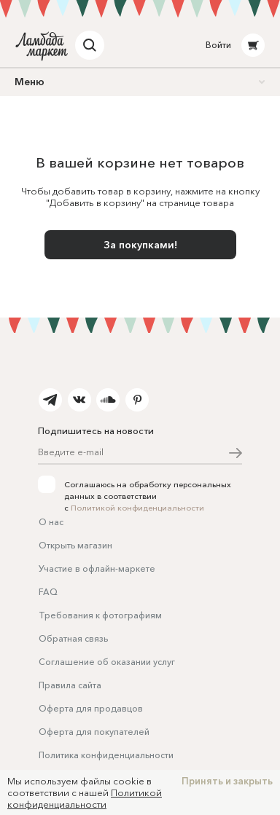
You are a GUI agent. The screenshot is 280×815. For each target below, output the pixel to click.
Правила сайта (70, 685)
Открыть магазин (75, 545)
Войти (218, 44)
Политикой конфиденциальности (137, 508)
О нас (51, 521)
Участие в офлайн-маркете (97, 568)
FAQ (48, 591)
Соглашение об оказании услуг (107, 661)
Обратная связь (73, 638)
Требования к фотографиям (100, 615)
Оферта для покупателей (94, 731)
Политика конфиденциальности (106, 754)
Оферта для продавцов (91, 708)
